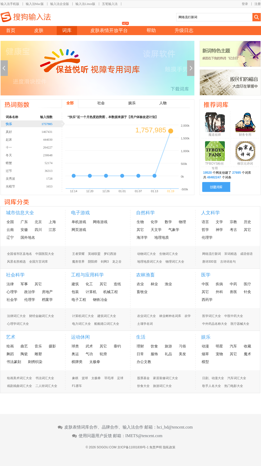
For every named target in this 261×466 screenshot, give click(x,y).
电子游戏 (80, 212)
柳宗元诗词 (245, 163)
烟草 (205, 354)
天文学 (156, 230)
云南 (10, 230)
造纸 (117, 284)
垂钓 (117, 346)
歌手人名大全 (211, 386)
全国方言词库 (38, 261)
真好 (36, 131)
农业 (140, 284)
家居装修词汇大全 (165, 378)
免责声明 (155, 447)
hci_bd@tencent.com (175, 427)
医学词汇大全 (211, 316)
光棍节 (36, 186)
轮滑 (103, 354)
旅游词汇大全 (162, 386)
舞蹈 (10, 354)
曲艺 (24, 346)
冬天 (36, 155)
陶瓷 (24, 354)
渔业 (168, 284)
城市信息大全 (20, 212)
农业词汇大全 (146, 316)
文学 (219, 222)
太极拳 (94, 362)
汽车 (233, 346)
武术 (89, 346)
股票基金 (143, 378)
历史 (247, 222)
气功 (89, 354)
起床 (36, 139)
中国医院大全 (44, 254)
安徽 (24, 230)
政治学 (29, 292)
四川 (38, 230)
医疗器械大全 (240, 324)
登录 (245, 4)
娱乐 (206, 337)
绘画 (10, 346)
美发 (182, 354)
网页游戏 (79, 230)
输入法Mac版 (35, 4)
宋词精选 (230, 254)
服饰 (154, 354)
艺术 (10, 337)
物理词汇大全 (174, 261)
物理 (182, 222)
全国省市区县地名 (19, 254)
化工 (89, 284)
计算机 (91, 292)
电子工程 (79, 299)
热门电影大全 (233, 386)
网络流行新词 (211, 254)
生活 (140, 337)
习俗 (182, 346)
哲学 (205, 230)
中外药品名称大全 (214, 324)
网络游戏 (100, 222)
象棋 (75, 378)
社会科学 (15, 274)
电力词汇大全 (81, 324)
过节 (36, 170)
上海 (52, 222)
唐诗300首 (209, 261)
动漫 (205, 346)
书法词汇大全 (44, 378)
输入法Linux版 (85, 4)
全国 (10, 222)
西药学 (207, 299)
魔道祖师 (214, 135)
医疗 (247, 284)
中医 (205, 284)
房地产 (47, 292)
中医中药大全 (233, 316)
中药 (233, 284)
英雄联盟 (94, 254)
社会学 (12, 299)
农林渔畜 (145, 274)
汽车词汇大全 (236, 378)
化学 (154, 222)
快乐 (36, 123)
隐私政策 (169, 447)
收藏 (247, 346)
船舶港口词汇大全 (106, 324)
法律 (10, 284)
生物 (140, 222)
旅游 (168, 346)
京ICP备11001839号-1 (133, 447)
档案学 (47, 299)
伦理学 (207, 237)
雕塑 (38, 354)
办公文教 (144, 362)
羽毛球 (109, 378)
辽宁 (10, 237)
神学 (219, 230)
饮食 (154, 346)
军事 (24, 284)
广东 (24, 222)
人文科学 (210, 212)
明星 (219, 346)
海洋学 (142, 237)
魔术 (247, 354)
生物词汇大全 (168, 254)
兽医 (233, 292)
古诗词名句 (228, 261)
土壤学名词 (145, 324)
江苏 (52, 230)
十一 (36, 147)
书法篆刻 (14, 362)
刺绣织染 (35, 362)
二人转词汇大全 (46, 386)
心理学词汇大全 (18, 324)
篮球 (85, 378)
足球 (120, 378)
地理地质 (161, 237)
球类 (75, 346)
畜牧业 (142, 292)
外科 (219, 292)
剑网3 (105, 261)
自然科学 (145, 212)
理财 (140, 346)
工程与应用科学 (87, 274)
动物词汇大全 (146, 254)
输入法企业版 (59, 4)
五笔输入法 (110, 4)
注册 (257, 4)
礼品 (168, 354)
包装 (75, 292)
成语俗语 (246, 254)
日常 (140, 354)
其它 (140, 230)
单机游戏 (79, 222)
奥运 (75, 354)
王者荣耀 (78, 254)
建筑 (75, 284)
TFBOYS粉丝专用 (214, 165)
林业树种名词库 (170, 316)
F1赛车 (77, 386)
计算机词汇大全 (83, 316)
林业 (154, 284)
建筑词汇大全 (106, 316)
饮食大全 (143, 386)
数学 (168, 222)
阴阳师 (92, 261)
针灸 (247, 292)
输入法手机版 (10, 4)
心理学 (12, 292)
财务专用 (245, 135)
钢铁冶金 (100, 299)
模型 (205, 362)
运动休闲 (80, 337)
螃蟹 (36, 162)
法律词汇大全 (16, 316)
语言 (205, 222)
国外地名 (28, 237)
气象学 (173, 230)
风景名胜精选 (16, 261)
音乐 (38, 346)
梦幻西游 (110, 254)
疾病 (219, 284)
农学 (187, 316)
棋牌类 (77, 362)
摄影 (52, 346)
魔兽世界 (78, 261)
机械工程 (110, 292)
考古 (233, 230)
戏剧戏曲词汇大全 (19, 386)
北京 (38, 222)
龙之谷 (117, 261)
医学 (206, 274)
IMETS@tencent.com (144, 435)
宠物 (219, 354)
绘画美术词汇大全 (19, 378)
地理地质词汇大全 (149, 261)
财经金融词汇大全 (41, 316)
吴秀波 (36, 178)
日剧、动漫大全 (213, 378)
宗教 (233, 222)
